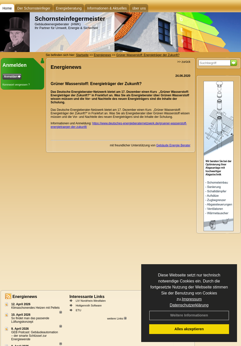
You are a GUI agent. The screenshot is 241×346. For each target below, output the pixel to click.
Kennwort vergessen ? (16, 84)
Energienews (24, 296)
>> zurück (183, 62)
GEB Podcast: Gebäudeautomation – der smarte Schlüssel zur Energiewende (34, 335)
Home (7, 8)
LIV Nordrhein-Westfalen (91, 300)
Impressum (192, 299)
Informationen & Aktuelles (107, 8)
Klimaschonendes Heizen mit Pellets (35, 307)
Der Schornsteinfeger (33, 8)
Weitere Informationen (189, 315)
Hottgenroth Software (89, 305)
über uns (139, 8)
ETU (78, 310)
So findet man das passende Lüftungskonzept (30, 319)
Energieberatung (69, 8)
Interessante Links (87, 296)
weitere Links (116, 318)
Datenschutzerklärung (189, 305)
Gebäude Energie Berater (173, 145)
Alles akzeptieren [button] (189, 329)
